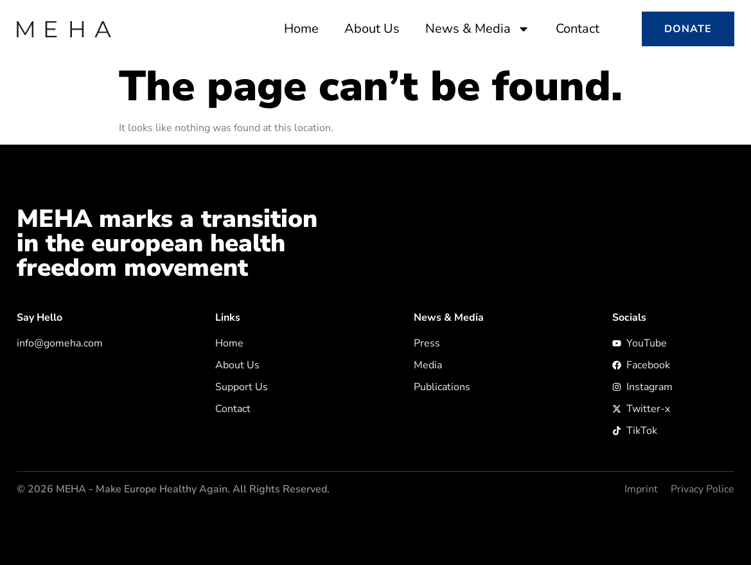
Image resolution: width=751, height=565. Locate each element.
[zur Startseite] (64, 29)
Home (301, 28)
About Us (372, 28)
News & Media (477, 29)
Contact (577, 28)
